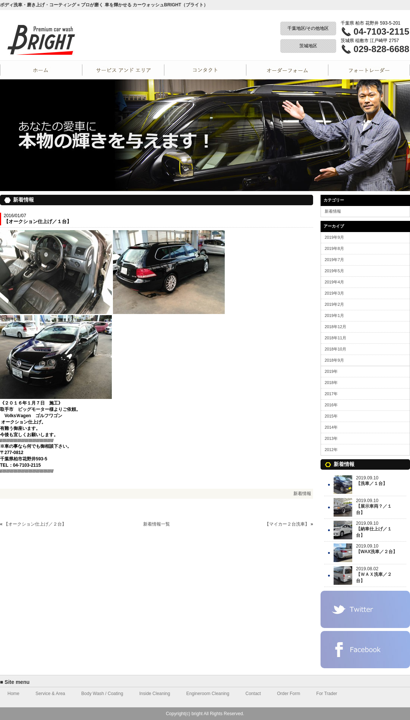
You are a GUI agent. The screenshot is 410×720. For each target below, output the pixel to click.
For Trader (369, 70)
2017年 (331, 393)
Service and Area (123, 70)
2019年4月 (334, 282)
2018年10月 (335, 349)
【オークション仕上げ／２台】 (35, 524)
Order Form (287, 70)
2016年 (331, 405)
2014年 (331, 427)
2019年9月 (334, 237)
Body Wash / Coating (102, 693)
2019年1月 (334, 315)
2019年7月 (334, 259)
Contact (205, 70)
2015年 (331, 416)
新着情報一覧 (156, 524)
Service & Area (50, 693)
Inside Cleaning (154, 693)
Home (41, 70)
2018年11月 (335, 338)
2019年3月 (334, 293)
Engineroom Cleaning (207, 693)
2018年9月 (334, 360)
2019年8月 (334, 248)
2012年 (331, 449)
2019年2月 (334, 304)
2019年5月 (334, 271)
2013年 (331, 438)
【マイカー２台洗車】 (287, 524)
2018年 (331, 382)
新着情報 (302, 493)
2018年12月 (335, 326)
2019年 (331, 371)
